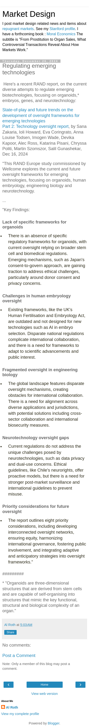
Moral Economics (61, 34)
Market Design (28, 13)
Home (44, 684)
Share (10, 632)
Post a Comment (18, 655)
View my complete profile (20, 714)
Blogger (53, 723)
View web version (44, 694)
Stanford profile (62, 29)
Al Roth (12, 707)
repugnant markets (18, 29)
